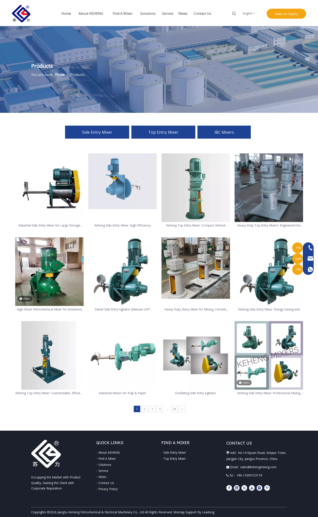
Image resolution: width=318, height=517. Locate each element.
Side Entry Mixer (97, 132)
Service (103, 471)
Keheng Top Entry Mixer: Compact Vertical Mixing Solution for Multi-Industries (195, 225)
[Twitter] (244, 488)
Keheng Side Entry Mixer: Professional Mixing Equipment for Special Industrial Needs (268, 393)
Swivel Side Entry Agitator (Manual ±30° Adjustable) (122, 309)
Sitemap (179, 512)
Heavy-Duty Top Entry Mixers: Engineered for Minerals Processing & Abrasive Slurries (268, 225)
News (102, 477)
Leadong (208, 512)
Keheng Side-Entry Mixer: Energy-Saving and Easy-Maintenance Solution (269, 309)
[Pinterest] (267, 488)
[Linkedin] (237, 488)
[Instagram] (259, 488)
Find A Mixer (107, 458)
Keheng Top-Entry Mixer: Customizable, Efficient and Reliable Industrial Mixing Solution (49, 393)
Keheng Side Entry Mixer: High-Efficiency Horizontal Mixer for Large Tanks (122, 225)
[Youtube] (252, 488)
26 (174, 409)
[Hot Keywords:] (234, 14)
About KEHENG (109, 452)
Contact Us (106, 483)
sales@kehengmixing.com (258, 467)
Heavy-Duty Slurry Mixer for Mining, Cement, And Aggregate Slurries (195, 309)
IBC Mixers (224, 132)
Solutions (104, 465)
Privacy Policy (107, 489)
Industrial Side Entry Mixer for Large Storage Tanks (49, 225)
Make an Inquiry (286, 13)
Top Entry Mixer (163, 132)
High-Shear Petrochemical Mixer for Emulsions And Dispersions (49, 309)
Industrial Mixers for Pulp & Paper (122, 393)
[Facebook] (229, 488)
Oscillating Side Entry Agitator (195, 393)
